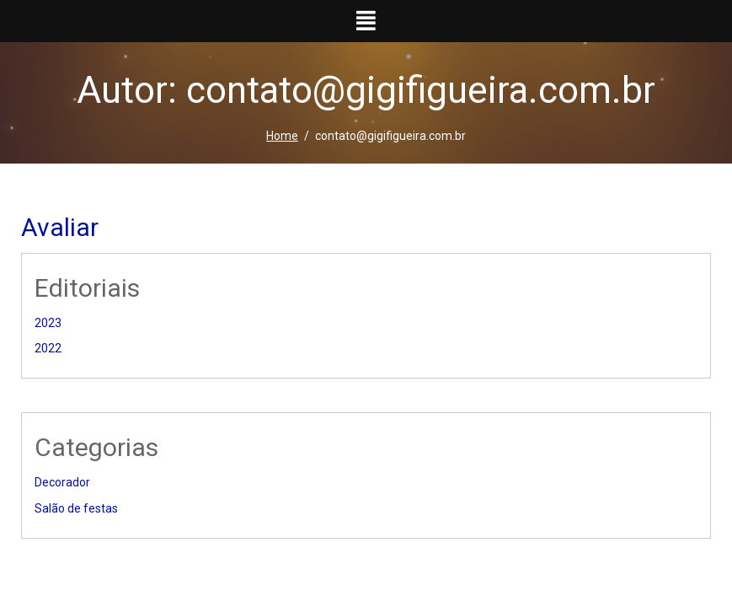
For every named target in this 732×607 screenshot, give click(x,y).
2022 (48, 348)
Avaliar (60, 227)
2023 (48, 323)
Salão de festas (76, 508)
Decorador (62, 482)
